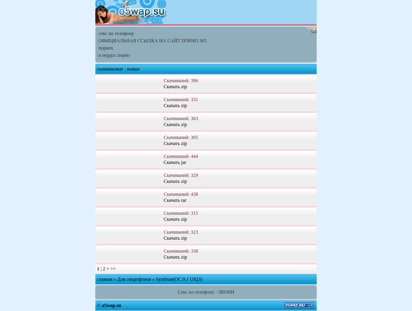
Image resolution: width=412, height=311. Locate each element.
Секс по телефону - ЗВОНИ (206, 292)
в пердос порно (114, 55)
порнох (106, 48)
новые (133, 69)
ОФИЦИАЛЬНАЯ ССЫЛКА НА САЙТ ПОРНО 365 (152, 41)
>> (113, 269)
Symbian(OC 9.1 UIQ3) (179, 279)
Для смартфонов (134, 279)
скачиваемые (110, 69)
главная (105, 279)
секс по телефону (116, 33)
